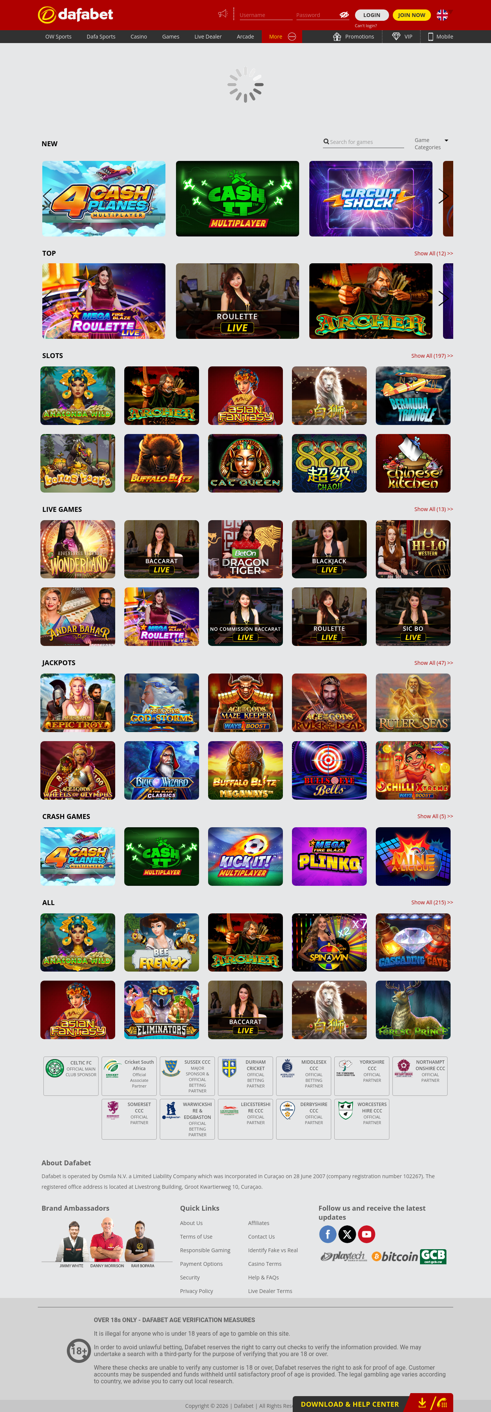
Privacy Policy (196, 1291)
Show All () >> (433, 253)
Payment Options (201, 1263)
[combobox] (363, 142)
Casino (139, 36)
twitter (347, 1234)
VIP (407, 36)
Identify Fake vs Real (273, 1250)
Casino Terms (264, 1263)
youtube (366, 1234)
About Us (191, 1223)
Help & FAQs (263, 1277)
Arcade (245, 36)
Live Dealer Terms (270, 1291)
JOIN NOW (412, 15)
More (276, 36)
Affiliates (258, 1223)
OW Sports (58, 36)
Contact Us (261, 1236)
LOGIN (371, 15)
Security (190, 1277)
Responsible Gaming (205, 1250)
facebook (328, 1234)
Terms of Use (196, 1236)
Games (170, 36)
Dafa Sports (101, 36)
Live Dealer (208, 36)
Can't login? (366, 25)
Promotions (359, 36)
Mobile (444, 36)
